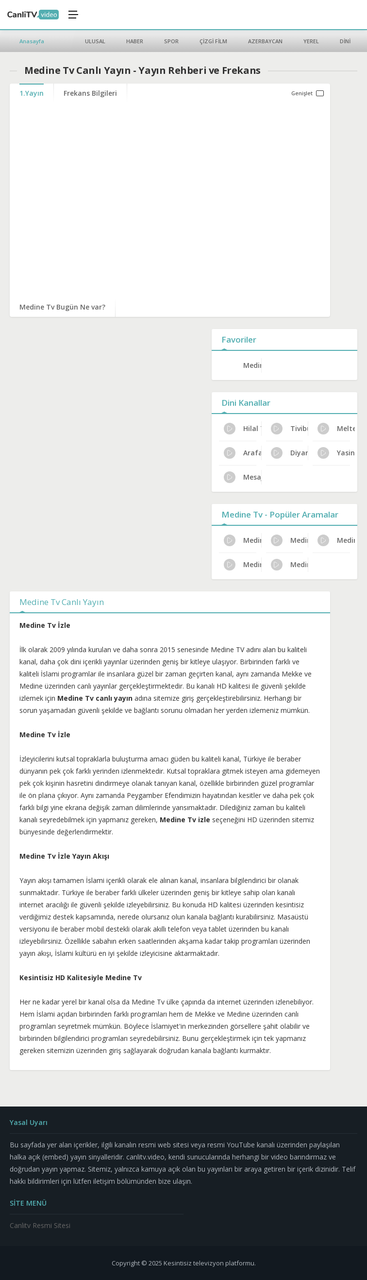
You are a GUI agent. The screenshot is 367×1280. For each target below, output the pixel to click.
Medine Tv (252, 365)
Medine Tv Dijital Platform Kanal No (242, 565)
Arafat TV (242, 453)
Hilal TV (242, 428)
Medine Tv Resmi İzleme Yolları (289, 565)
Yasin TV (336, 453)
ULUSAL (95, 41)
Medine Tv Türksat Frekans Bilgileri (336, 540)
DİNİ (345, 41)
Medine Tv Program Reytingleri (289, 540)
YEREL (311, 41)
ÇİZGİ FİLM (213, 41)
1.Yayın (31, 93)
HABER (134, 41)
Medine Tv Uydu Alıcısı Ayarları (242, 540)
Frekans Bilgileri (90, 93)
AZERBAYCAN (265, 41)
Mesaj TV (242, 477)
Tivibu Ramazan (289, 428)
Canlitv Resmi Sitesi (40, 1225)
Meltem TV (336, 428)
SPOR (171, 41)
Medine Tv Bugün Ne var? (62, 306)
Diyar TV (289, 453)
